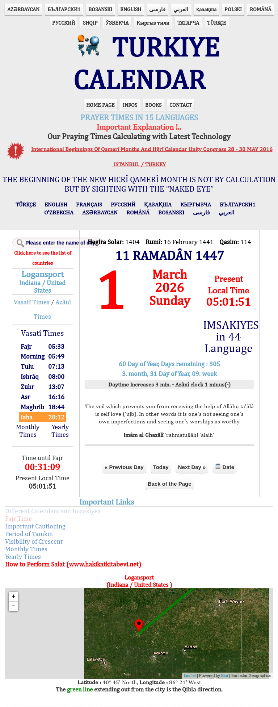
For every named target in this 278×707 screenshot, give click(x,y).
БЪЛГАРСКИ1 (63, 9)
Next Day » (192, 467)
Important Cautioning (35, 526)
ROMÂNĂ (260, 9)
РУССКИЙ (63, 23)
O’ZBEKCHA (58, 212)
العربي (180, 9)
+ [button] (14, 596)
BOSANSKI (100, 9)
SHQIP (90, 23)
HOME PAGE (100, 105)
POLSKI (233, 9)
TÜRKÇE (216, 23)
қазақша (206, 9)
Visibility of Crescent (34, 541)
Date (224, 466)
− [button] (14, 606)
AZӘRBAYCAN (23, 9)
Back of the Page (169, 484)
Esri (224, 675)
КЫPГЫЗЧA (195, 204)
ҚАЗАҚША (158, 204)
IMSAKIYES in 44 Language (228, 336)
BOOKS (153, 105)
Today (161, 467)
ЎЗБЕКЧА (117, 23)
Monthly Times (27, 430)
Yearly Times (60, 430)
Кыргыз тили (152, 23)
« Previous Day (124, 467)
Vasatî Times (32, 302)
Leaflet (190, 675)
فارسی (157, 9)
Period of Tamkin (29, 533)
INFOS (130, 105)
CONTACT (180, 105)
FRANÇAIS (89, 204)
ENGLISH (130, 9)
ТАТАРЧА (188, 23)
